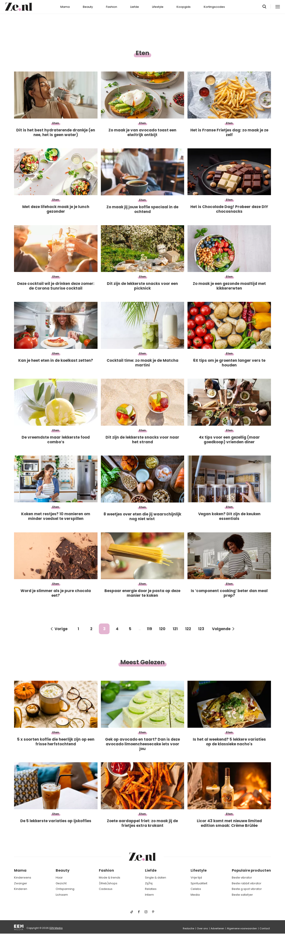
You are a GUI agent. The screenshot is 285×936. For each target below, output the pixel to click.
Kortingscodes (214, 7)
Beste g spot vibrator (247, 889)
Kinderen (20, 889)
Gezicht (61, 883)
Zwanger (20, 883)
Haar (59, 877)
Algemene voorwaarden (242, 928)
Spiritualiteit (199, 883)
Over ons (202, 928)
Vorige (61, 628)
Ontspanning (65, 889)
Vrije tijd (196, 877)
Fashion (111, 7)
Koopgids (184, 7)
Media (195, 895)
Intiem (149, 895)
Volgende (221, 628)
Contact (265, 928)
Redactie (188, 928)
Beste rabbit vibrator (246, 883)
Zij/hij (149, 883)
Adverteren (217, 928)
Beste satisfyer (242, 895)
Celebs (196, 889)
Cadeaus (105, 889)
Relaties (151, 889)
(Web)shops (108, 883)
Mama (65, 7)
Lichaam (62, 895)
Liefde (134, 7)
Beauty (88, 7)
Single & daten (155, 877)
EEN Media (56, 928)
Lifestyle (157, 7)
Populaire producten (251, 870)
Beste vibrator (242, 877)
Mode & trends (109, 877)
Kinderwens (22, 877)
